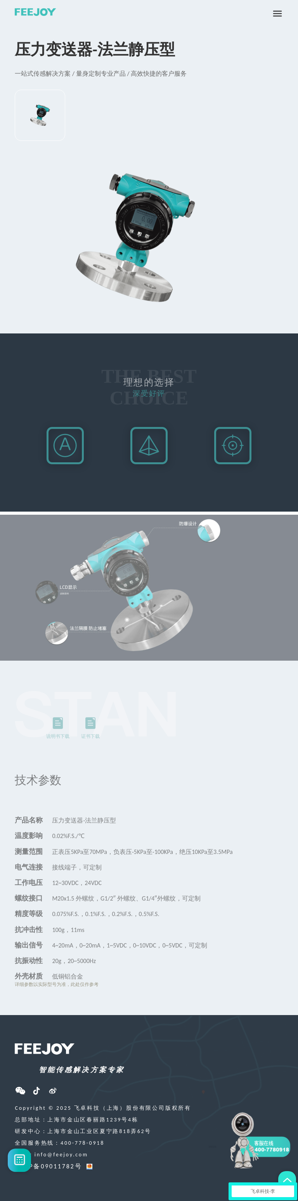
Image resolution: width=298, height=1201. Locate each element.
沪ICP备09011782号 (48, 1166)
